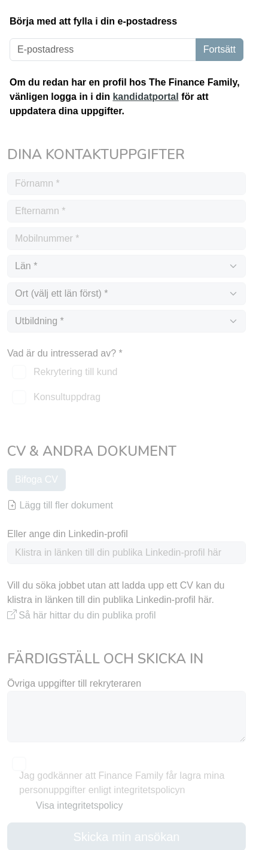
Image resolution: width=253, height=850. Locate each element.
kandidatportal (145, 97)
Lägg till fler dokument (60, 505)
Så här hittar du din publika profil (87, 615)
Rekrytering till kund (75, 372)
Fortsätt (219, 49)
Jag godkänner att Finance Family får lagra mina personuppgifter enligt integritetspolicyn (121, 782)
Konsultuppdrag (66, 397)
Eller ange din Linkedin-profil (67, 534)
